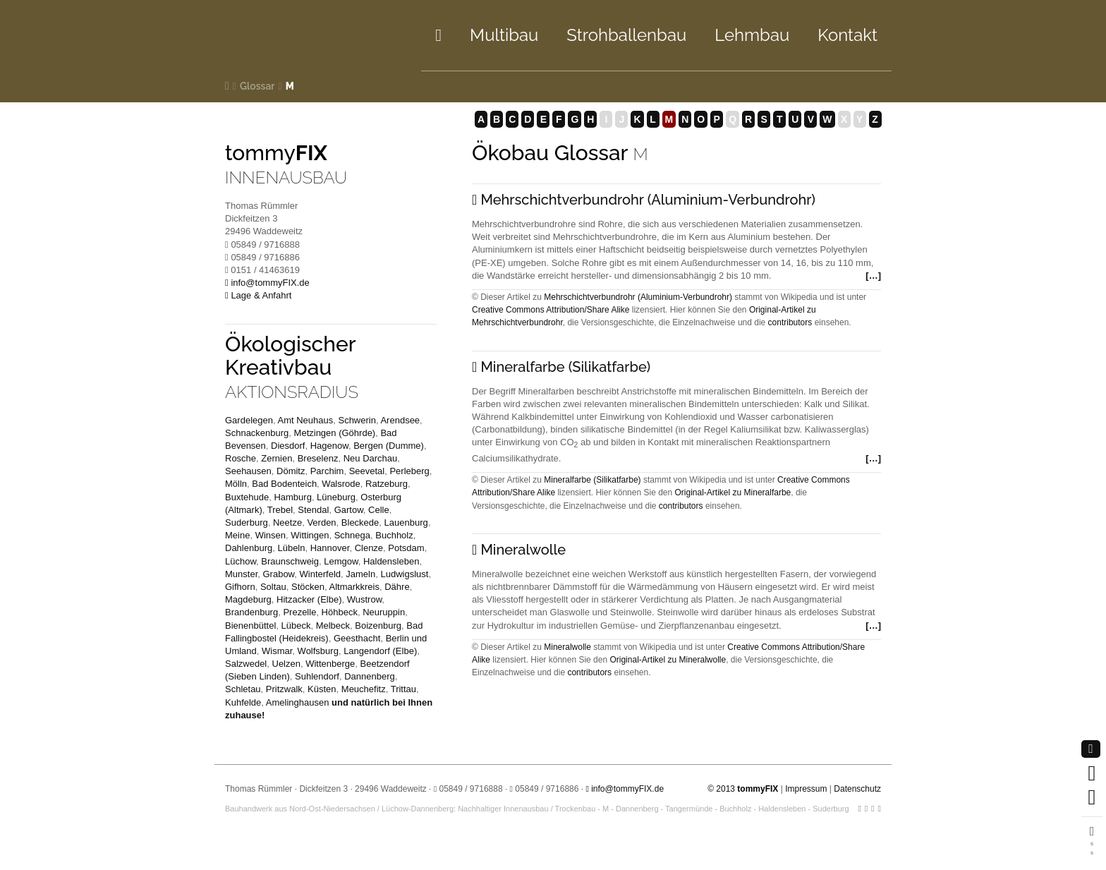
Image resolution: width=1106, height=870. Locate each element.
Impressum (806, 789)
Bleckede (360, 522)
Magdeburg (248, 599)
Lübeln (291, 548)
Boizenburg (378, 625)
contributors (790, 322)
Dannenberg (369, 676)
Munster (241, 574)
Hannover (330, 548)
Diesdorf (288, 445)
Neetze (287, 522)
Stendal (313, 510)
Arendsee (400, 420)
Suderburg (246, 522)
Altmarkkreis (354, 586)
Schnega (352, 535)
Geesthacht (357, 638)
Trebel (280, 510)
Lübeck (296, 625)
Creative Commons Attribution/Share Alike (550, 310)
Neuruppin (384, 612)
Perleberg (409, 471)
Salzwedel (246, 663)
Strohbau (626, 35)
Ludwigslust (404, 574)
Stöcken (307, 586)
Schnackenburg (256, 433)
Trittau (403, 689)
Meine (237, 535)
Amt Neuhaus (305, 420)
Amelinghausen (297, 702)
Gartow (348, 510)
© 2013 (742, 789)
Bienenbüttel (250, 625)
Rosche (240, 458)
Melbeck (333, 625)
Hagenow (329, 445)
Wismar (277, 651)
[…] (872, 275)
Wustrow (364, 599)
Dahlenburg (248, 548)
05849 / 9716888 (470, 789)
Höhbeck (340, 612)
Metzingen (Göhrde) (335, 433)
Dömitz (290, 471)
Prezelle (299, 612)
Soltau (273, 586)
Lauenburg (406, 522)
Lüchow (240, 561)
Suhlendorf (317, 676)
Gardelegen (249, 420)
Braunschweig (290, 561)
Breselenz (318, 458)
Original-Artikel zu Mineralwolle (667, 660)
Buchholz (394, 535)
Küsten (322, 689)
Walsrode (341, 483)
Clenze (369, 548)
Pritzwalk (284, 689)
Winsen (270, 535)
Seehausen (248, 471)
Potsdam (406, 548)
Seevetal (367, 471)
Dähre (396, 586)
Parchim (327, 471)
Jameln (360, 574)
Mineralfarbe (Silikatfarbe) (592, 480)
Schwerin (356, 420)
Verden (321, 522)
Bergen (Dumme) (388, 445)
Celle (378, 510)
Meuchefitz (363, 689)
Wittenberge (330, 663)
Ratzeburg (386, 483)
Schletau (243, 689)
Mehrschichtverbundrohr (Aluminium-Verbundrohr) (638, 297)
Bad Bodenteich (284, 483)
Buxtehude (247, 497)
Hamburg (292, 497)
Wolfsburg (318, 651)
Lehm (752, 35)
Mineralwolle (567, 647)
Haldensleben (391, 561)
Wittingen (310, 535)
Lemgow (341, 561)
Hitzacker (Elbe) (308, 599)
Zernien (276, 458)
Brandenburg (251, 612)
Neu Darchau (371, 458)
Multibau (504, 35)
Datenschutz (857, 789)
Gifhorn (240, 586)
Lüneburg (336, 497)
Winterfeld (320, 574)
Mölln (236, 483)
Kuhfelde (243, 702)
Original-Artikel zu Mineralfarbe (733, 492)
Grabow (278, 574)
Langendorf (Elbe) (380, 651)
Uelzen (286, 663)
